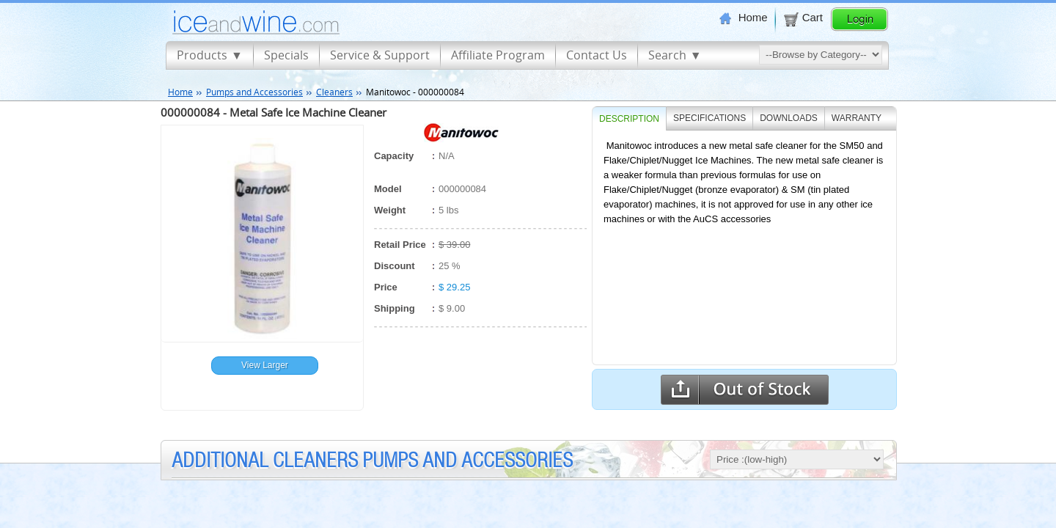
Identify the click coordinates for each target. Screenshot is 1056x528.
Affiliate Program (498, 55)
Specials (286, 55)
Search (667, 55)
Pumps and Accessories (254, 92)
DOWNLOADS (789, 118)
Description (629, 119)
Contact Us (596, 55)
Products (202, 55)
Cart (802, 17)
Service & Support (380, 55)
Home (743, 17)
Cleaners (334, 92)
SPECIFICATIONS (709, 118)
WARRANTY (856, 118)
